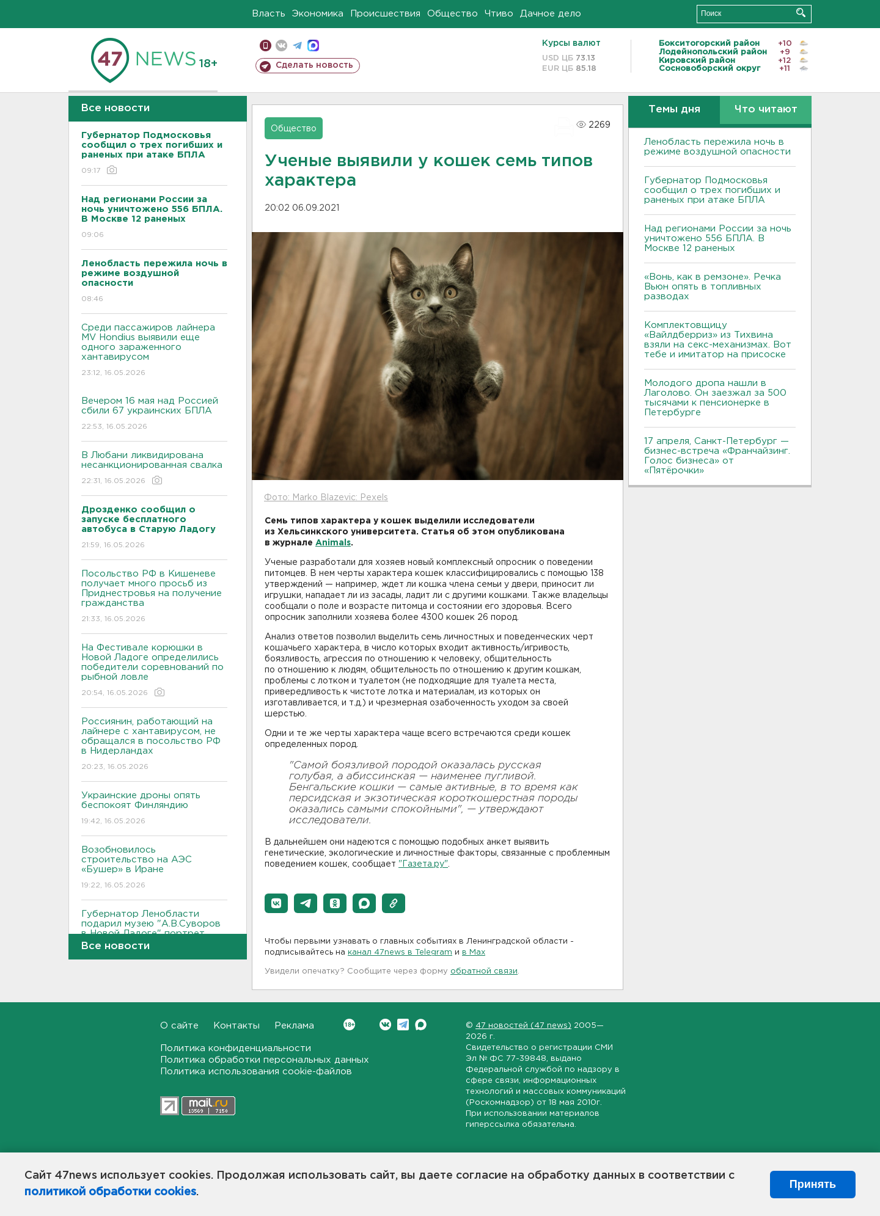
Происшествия (385, 14)
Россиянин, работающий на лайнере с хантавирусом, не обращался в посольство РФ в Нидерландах (154, 745)
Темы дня (674, 109)
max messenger (313, 45)
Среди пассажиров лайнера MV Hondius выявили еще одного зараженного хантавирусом (154, 351)
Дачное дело (550, 14)
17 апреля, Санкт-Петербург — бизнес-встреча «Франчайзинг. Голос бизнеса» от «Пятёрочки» (717, 456)
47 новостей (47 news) (523, 1025)
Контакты (236, 1026)
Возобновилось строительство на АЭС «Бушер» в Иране (154, 868)
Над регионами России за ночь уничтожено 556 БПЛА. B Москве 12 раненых (717, 238)
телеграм (297, 45)
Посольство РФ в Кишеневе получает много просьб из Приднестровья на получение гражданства (154, 597)
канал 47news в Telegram (400, 952)
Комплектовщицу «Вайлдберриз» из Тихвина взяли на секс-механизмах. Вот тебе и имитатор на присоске (717, 340)
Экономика (317, 14)
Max (421, 1024)
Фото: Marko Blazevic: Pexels (326, 497)
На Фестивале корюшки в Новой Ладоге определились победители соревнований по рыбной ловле (154, 671)
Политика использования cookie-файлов (256, 1072)
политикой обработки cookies (110, 1192)
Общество (452, 14)
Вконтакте (349, 1024)
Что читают (766, 109)
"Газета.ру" (423, 864)
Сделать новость (314, 65)
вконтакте (281, 45)
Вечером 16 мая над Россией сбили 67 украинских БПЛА (154, 414)
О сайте (179, 1026)
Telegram (403, 1024)
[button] (276, 903)
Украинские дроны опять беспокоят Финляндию (154, 809)
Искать (800, 12)
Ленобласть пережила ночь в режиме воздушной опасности (717, 147)
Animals (333, 543)
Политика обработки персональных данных (264, 1060)
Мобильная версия (265, 45)
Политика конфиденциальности (235, 1048)
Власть (268, 14)
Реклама (294, 1026)
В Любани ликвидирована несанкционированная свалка (154, 468)
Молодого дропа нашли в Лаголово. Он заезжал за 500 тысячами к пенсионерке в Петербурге (715, 398)
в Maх (473, 952)
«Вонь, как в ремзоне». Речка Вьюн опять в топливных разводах (712, 286)
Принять (813, 1184)
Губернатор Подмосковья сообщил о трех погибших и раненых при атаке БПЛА (712, 190)
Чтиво (499, 14)
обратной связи (484, 971)
